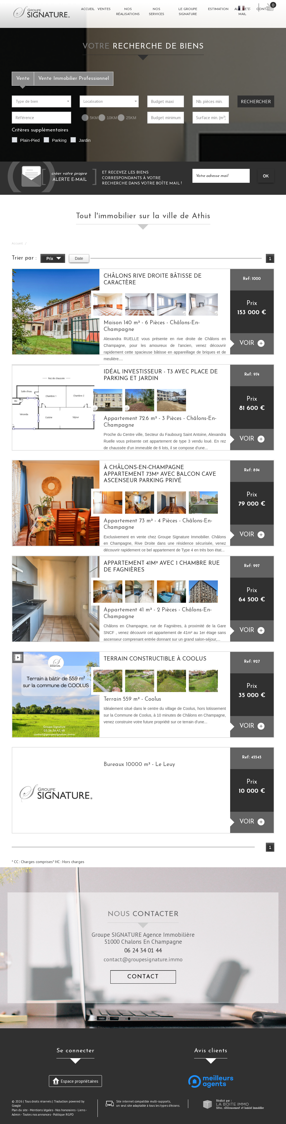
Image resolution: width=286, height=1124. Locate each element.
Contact (143, 977)
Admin (16, 1114)
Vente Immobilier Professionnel (73, 78)
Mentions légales (41, 1110)
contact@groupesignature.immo (143, 959)
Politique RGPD (63, 1114)
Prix (53, 259)
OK (266, 176)
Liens (81, 1110)
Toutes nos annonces (37, 1114)
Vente (23, 78)
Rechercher (256, 101)
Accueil (17, 243)
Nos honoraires (65, 1110)
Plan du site (20, 1110)
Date (79, 258)
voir (251, 343)
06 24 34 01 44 (143, 950)
